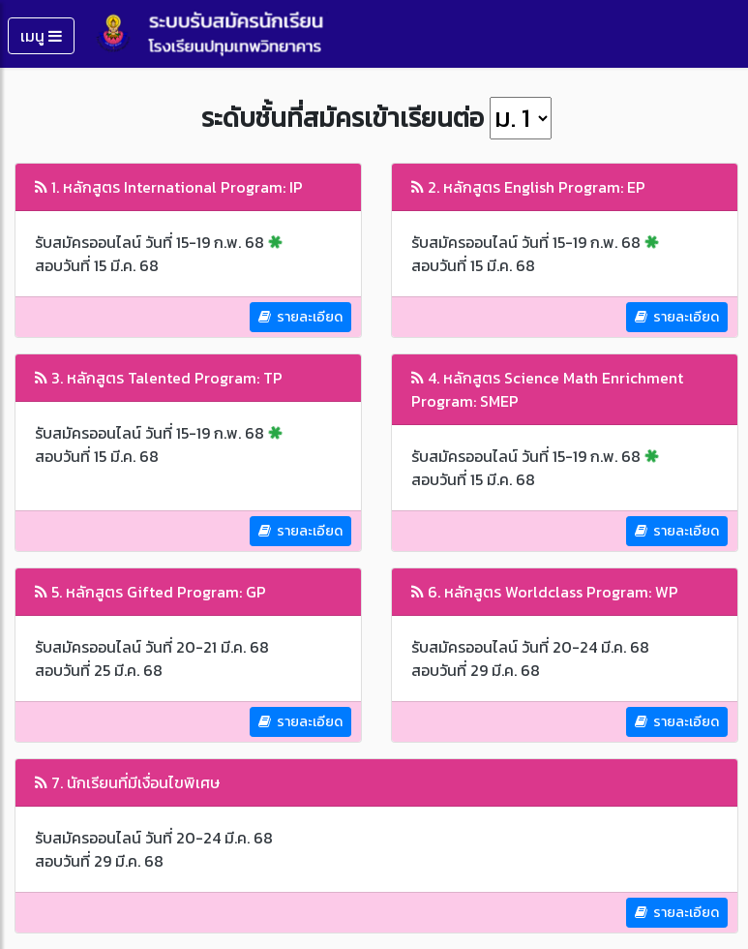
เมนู (41, 35)
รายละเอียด (300, 317)
